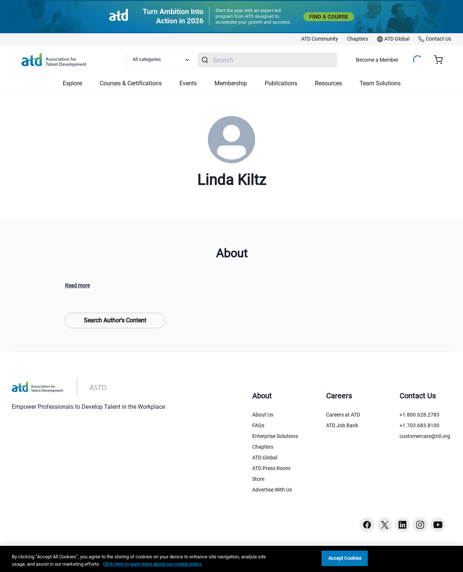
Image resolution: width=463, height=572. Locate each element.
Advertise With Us (272, 490)
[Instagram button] (420, 524)
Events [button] (188, 83)
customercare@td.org (424, 436)
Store (258, 479)
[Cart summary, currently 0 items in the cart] (441, 59)
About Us (262, 415)
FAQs (258, 425)
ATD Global (264, 457)
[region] (231, 559)
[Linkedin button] (402, 524)
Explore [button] (72, 83)
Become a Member (377, 60)
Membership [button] (231, 83)
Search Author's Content (115, 320)
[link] (319, 39)
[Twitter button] (384, 524)
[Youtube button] (438, 524)
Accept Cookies (345, 558)
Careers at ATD (343, 415)
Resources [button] (328, 83)
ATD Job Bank (342, 425)
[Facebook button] (367, 524)
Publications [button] (281, 83)
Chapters (262, 447)
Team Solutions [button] (380, 83)
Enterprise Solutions (275, 436)
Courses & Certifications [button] (131, 83)
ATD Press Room (271, 468)
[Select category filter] (160, 59)
